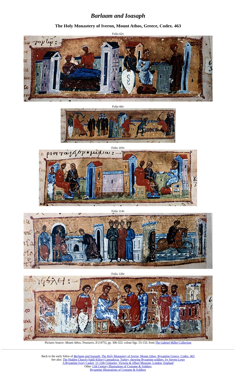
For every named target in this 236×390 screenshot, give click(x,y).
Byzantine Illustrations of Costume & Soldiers (118, 369)
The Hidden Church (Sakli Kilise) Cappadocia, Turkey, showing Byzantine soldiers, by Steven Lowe (124, 359)
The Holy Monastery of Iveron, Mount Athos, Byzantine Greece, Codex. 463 (134, 356)
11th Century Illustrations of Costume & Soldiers (122, 366)
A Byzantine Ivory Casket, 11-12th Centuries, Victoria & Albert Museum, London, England (118, 363)
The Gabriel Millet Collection (173, 342)
